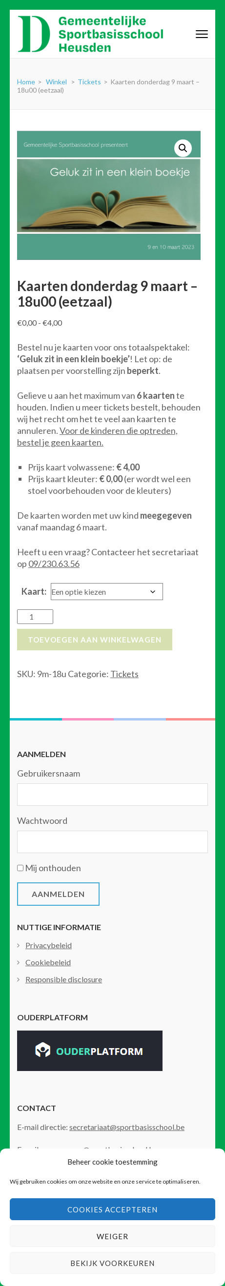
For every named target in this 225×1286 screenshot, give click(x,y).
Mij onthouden (53, 867)
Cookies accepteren (112, 1209)
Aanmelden (58, 893)
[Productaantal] (35, 616)
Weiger (112, 1236)
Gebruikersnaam (48, 773)
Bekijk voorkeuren (112, 1263)
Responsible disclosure (63, 979)
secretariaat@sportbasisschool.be (126, 1126)
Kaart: (33, 591)
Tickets (124, 673)
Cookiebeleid (48, 962)
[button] (183, 148)
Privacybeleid (48, 945)
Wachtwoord (42, 820)
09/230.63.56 (54, 563)
